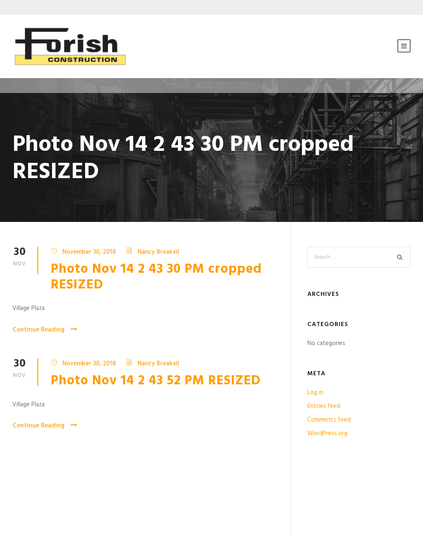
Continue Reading (44, 329)
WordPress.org (327, 433)
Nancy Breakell (158, 252)
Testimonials (35, 495)
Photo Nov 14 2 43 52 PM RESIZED (156, 380)
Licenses (235, 495)
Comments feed (329, 420)
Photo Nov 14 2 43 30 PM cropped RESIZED (156, 277)
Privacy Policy (139, 495)
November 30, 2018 (89, 252)
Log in (315, 393)
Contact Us (342, 495)
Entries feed (323, 406)
